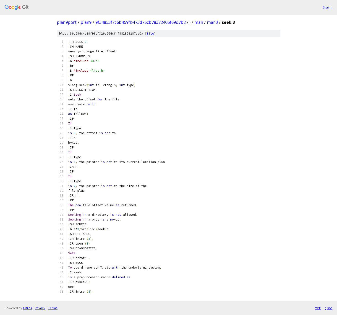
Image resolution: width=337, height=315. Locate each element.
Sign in (327, 7)
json (328, 308)
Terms (52, 308)
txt (318, 308)
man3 (212, 22)
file (150, 33)
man (198, 22)
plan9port (67, 22)
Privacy (40, 308)
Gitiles (27, 308)
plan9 (86, 22)
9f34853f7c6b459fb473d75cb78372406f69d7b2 (140, 22)
